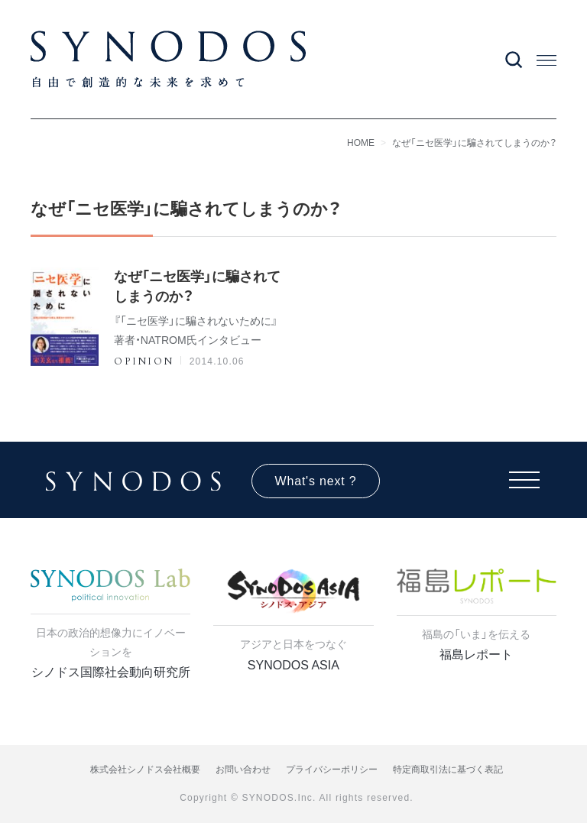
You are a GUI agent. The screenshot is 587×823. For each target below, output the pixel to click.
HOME (361, 143)
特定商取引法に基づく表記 (448, 769)
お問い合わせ (243, 769)
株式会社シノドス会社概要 (145, 769)
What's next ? (316, 481)
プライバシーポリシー (332, 769)
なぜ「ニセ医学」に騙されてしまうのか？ (474, 143)
